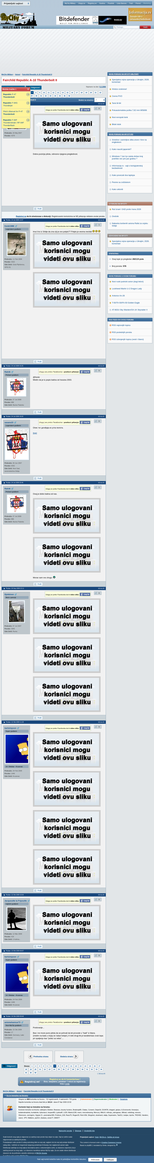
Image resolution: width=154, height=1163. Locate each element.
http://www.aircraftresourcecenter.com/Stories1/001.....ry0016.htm (61, 433)
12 (53, 92)
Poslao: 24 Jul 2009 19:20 (14, 416)
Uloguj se (81, 3)
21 (96, 92)
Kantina (102, 3)
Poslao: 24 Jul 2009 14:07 (14, 220)
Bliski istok (116, 315)
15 (67, 92)
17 (77, 92)
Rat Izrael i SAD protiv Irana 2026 (126, 125)
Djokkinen (9, 594)
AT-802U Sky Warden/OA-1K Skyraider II (129, 226)
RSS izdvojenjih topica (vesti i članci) (128, 255)
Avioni (17, 74)
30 (36, 96)
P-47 (9, 95)
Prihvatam (95, 1159)
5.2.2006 (102, 87)
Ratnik (8, 372)
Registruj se (92, 3)
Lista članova (121, 3)
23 (49, 1069)
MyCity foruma (41, 1153)
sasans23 (9, 422)
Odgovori (35, 87)
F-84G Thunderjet (10, 104)
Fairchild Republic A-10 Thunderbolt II (37, 74)
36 (64, 96)
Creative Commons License (111, 1142)
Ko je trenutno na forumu (17, 1096)
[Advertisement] (77, 52)
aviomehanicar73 (12, 1022)
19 (86, 92)
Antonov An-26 (118, 212)
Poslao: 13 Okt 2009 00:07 (15, 951)
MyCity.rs (103, 1137)
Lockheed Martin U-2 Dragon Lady (127, 205)
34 (55, 96)
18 (81, 92)
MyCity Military (70, 3)
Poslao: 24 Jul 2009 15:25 (14, 366)
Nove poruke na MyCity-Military (124, 265)
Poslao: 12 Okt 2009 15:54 (15, 895)
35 (60, 96)
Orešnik (115, 132)
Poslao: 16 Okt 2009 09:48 (15, 1016)
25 (59, 1069)
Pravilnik (111, 3)
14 (63, 92)
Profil (39, 209)
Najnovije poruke (65, 1131)
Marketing (147, 3)
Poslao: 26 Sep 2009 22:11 (15, 588)
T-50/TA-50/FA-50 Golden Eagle (126, 219)
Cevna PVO (117, 287)
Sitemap (78, 1131)
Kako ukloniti (117, 380)
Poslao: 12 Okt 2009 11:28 (15, 722)
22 (100, 92)
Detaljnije (124, 1099)
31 (41, 96)
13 (58, 92)
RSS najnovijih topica (121, 241)
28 (73, 1069)
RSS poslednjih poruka (122, 248)
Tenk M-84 (116, 294)
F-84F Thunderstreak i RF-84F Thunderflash (13, 122)
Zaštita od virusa (113, 1137)
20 (91, 92)
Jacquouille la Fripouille (16, 901)
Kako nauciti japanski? (121, 340)
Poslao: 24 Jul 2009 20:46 (14, 482)
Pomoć (138, 3)
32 (46, 96)
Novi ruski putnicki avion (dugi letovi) (127, 198)
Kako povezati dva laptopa (123, 366)
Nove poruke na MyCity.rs (121, 325)
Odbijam (110, 1159)
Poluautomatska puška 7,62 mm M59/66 (129, 301)
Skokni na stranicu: (86, 100)
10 (44, 92)
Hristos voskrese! (119, 280)
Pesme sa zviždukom (121, 373)
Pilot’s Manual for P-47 (13, 112)
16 (72, 92)
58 (69, 96)
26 (64, 1069)
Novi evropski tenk (120, 308)
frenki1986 (9, 226)
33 (50, 96)
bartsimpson (10, 728)
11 (48, 92)
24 (54, 1069)
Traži (131, 3)
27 (68, 1069)
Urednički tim (89, 1131)
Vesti (97, 1137)
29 (32, 96)
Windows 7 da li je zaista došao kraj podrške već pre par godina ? (127, 348)
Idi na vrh (102, 1073)
